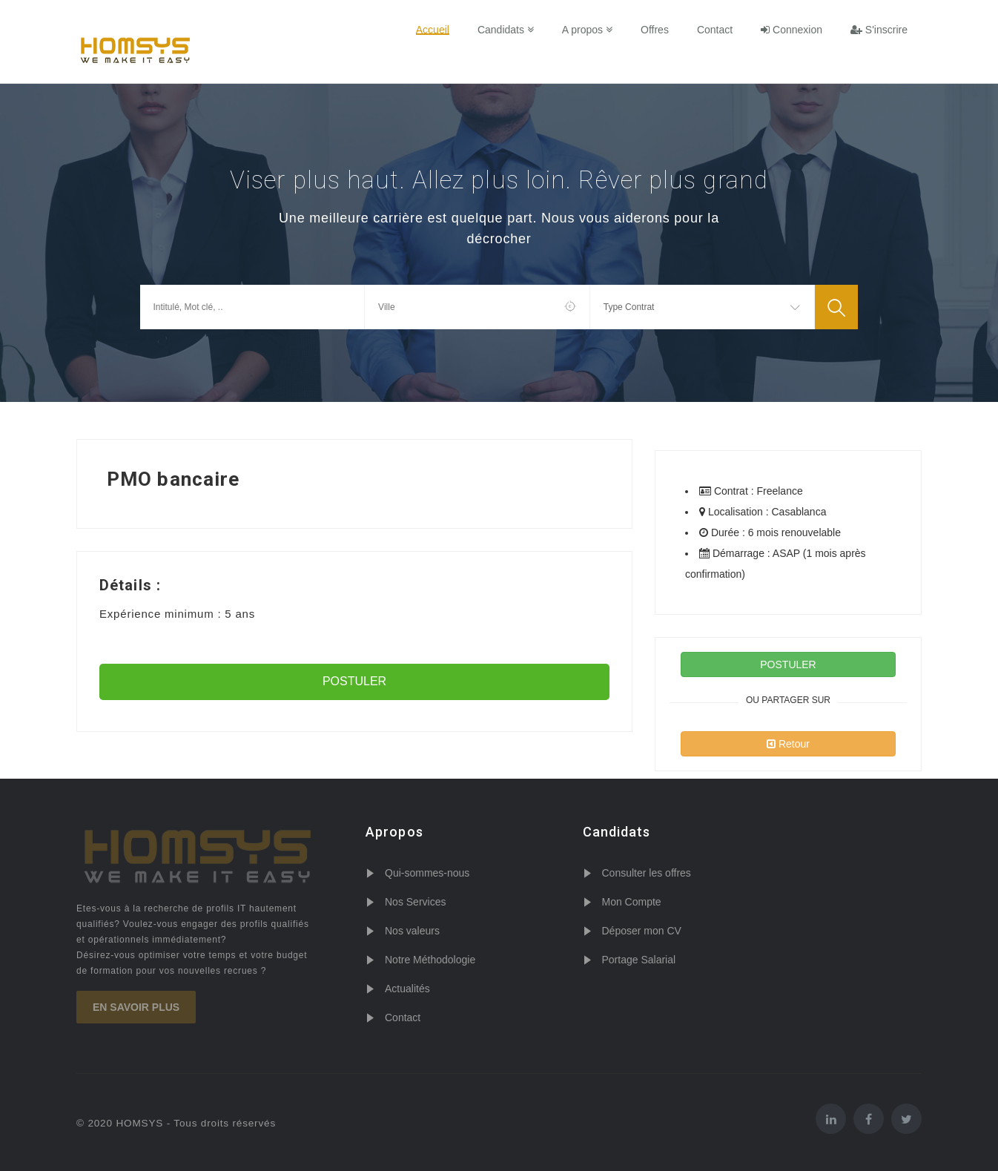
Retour (788, 744)
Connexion (791, 30)
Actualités (407, 988)
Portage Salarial (639, 960)
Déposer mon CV (641, 931)
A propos (587, 30)
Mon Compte (631, 902)
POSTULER (354, 681)
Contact (715, 30)
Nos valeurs (412, 931)
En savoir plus (136, 1007)
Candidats (505, 30)
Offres (655, 30)
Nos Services (415, 902)
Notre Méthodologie (430, 960)
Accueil (432, 30)
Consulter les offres (646, 873)
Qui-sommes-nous (427, 873)
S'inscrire (879, 30)
